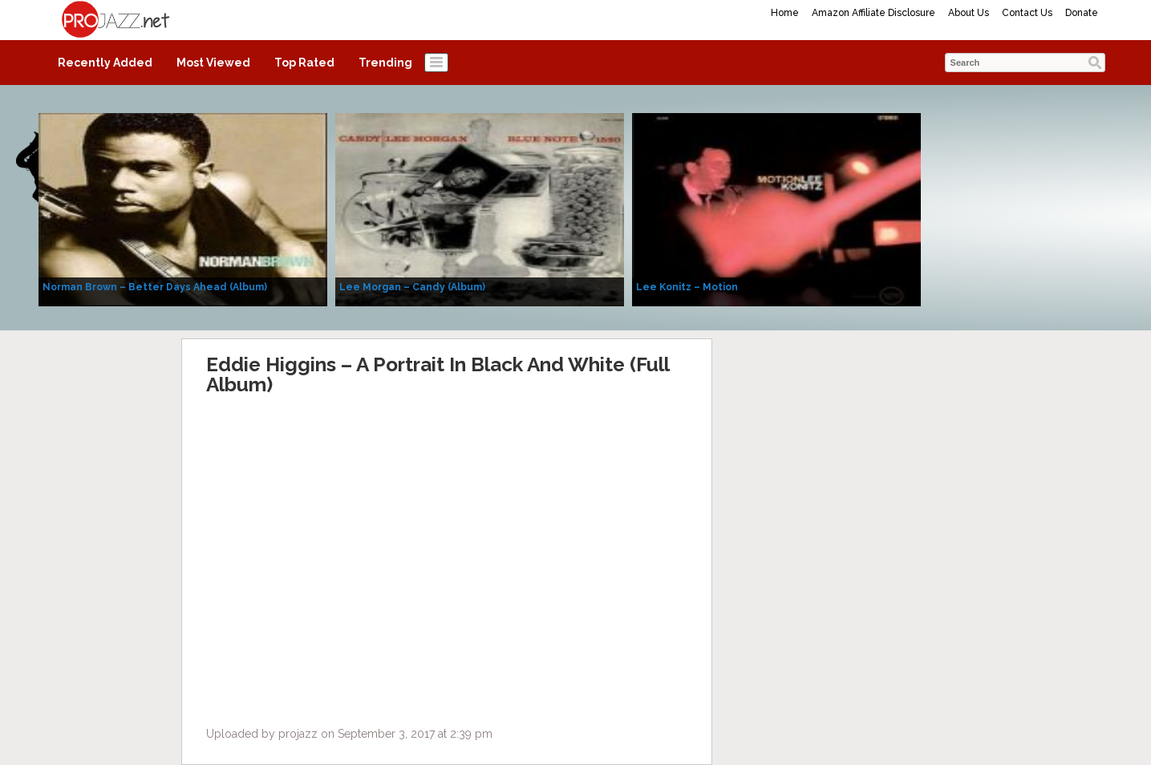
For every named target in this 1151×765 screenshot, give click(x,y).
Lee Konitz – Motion (687, 287)
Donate (1081, 12)
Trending (385, 62)
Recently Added (105, 62)
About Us (968, 12)
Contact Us (1027, 12)
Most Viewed (213, 62)
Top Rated (304, 62)
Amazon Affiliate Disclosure (873, 12)
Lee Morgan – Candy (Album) (412, 287)
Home (785, 12)
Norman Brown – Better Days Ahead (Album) (155, 287)
